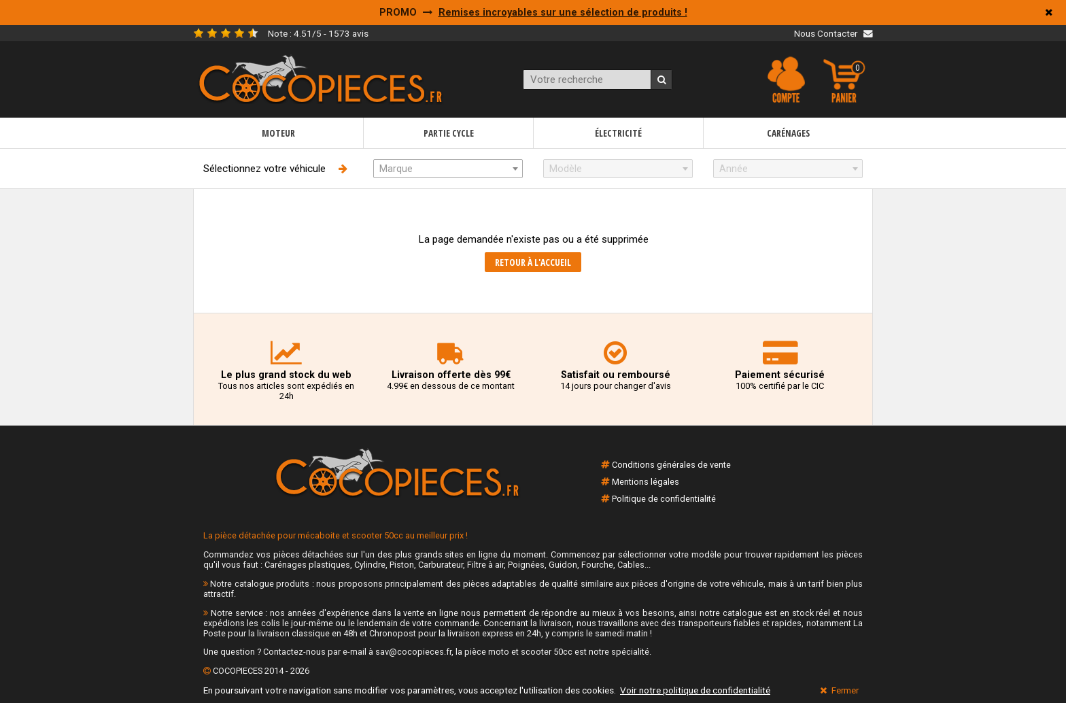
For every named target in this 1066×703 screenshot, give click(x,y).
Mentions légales (645, 482)
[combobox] (448, 168)
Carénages (788, 132)
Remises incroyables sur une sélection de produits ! (563, 12)
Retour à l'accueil (533, 262)
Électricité (618, 132)
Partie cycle (449, 132)
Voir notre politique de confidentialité (695, 690)
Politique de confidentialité (664, 499)
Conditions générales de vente (671, 465)
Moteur (278, 132)
